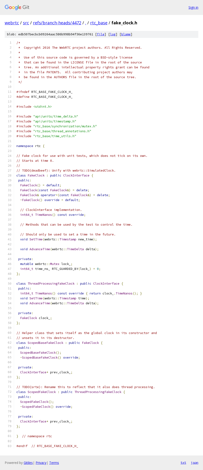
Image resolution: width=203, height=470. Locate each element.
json (194, 462)
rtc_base (98, 23)
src (26, 23)
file (100, 34)
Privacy (41, 462)
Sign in (193, 7)
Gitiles (28, 462)
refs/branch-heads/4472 (57, 23)
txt (183, 462)
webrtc (12, 23)
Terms (54, 462)
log (113, 34)
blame (126, 34)
